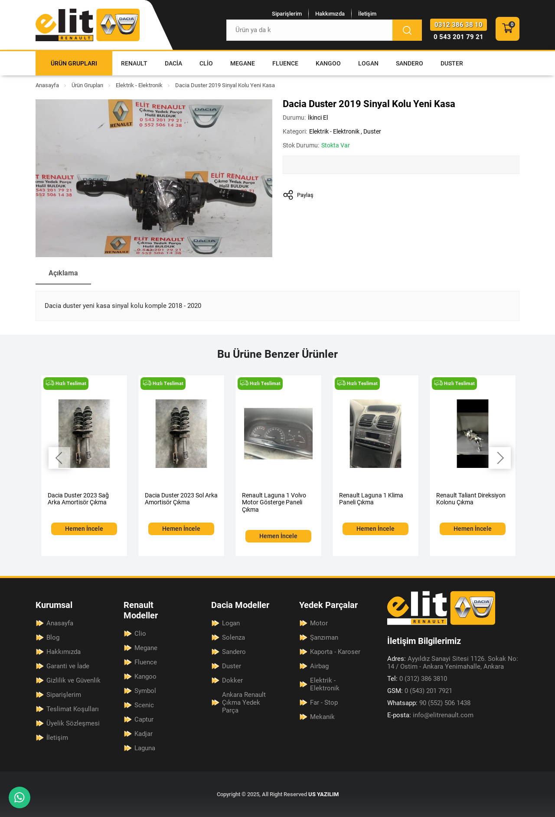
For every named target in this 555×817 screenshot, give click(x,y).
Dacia (173, 63)
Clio (206, 63)
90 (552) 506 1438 (428, 703)
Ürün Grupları (74, 63)
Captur (143, 719)
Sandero (409, 63)
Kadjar (143, 734)
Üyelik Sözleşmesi (73, 723)
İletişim (367, 13)
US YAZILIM (323, 794)
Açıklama (63, 273)
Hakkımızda (330, 13)
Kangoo (328, 63)
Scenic (144, 705)
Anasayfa (47, 85)
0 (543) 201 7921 (419, 691)
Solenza (233, 637)
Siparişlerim (287, 13)
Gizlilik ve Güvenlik (73, 680)
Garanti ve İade (67, 666)
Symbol (145, 691)
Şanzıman (324, 637)
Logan (368, 63)
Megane (242, 63)
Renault (134, 63)
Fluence (285, 63)
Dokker (232, 680)
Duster (452, 63)
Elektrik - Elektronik (139, 85)
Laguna (144, 748)
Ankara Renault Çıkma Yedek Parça (244, 702)
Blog (52, 637)
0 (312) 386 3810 (417, 679)
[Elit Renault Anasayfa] (88, 25)
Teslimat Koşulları (72, 709)
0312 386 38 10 (458, 25)
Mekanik (322, 717)
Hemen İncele (84, 529)
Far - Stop (324, 702)
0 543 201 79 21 (458, 37)
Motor (319, 623)
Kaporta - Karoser (335, 652)
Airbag (319, 666)
